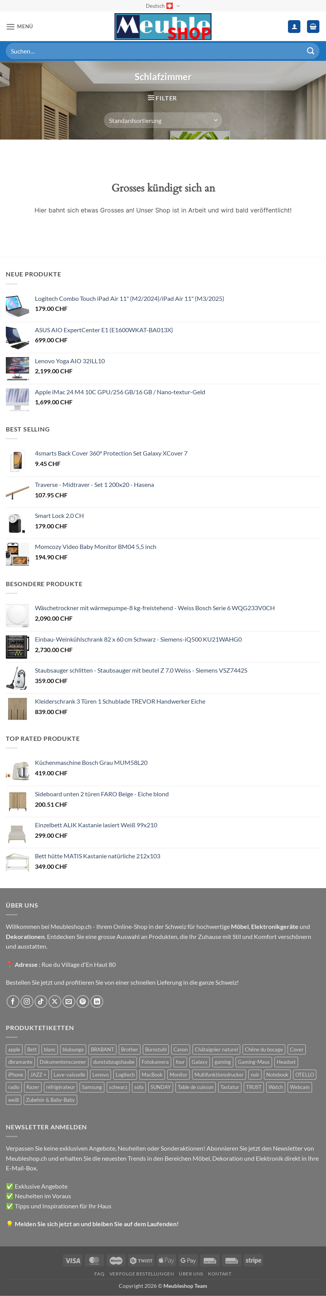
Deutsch (163, 6)
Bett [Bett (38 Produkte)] (32, 1049)
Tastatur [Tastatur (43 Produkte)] (229, 1087)
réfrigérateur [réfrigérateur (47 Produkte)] (60, 1087)
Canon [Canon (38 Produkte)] (180, 1049)
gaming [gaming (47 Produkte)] (223, 1062)
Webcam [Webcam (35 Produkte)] (300, 1087)
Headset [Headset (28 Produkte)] (286, 1062)
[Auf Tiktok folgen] (41, 1001)
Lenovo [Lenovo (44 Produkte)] (100, 1075)
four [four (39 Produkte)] (180, 1062)
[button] (19, 26)
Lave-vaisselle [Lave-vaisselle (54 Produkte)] (69, 1075)
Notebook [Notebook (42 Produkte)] (277, 1075)
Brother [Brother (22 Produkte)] (129, 1049)
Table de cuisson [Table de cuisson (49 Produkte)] (195, 1087)
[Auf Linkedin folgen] (96, 1001)
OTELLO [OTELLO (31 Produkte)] (304, 1075)
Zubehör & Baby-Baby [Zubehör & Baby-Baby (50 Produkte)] (50, 1100)
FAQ (99, 1274)
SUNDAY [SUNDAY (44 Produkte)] (161, 1087)
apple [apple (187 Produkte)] (14, 1049)
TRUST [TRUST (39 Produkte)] (254, 1087)
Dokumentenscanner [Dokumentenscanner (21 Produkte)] (63, 1062)
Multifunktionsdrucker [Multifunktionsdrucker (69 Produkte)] (219, 1075)
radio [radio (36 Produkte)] (13, 1087)
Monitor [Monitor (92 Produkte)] (178, 1075)
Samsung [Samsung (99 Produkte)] (92, 1087)
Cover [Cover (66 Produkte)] (296, 1049)
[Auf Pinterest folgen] (82, 1001)
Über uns (191, 1274)
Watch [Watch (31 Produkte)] (276, 1087)
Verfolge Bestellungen (141, 1274)
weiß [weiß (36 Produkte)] (13, 1100)
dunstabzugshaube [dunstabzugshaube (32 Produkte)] (114, 1062)
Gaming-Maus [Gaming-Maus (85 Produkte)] (254, 1062)
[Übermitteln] (311, 51)
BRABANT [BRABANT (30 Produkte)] (102, 1049)
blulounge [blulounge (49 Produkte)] (73, 1049)
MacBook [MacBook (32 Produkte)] (152, 1075)
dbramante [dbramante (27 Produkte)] (20, 1062)
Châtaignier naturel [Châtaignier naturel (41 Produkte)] (216, 1049)
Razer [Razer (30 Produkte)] (32, 1087)
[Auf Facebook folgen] (13, 1001)
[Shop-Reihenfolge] (163, 120)
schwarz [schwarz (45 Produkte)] (118, 1087)
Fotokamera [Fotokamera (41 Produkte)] (155, 1062)
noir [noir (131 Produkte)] (255, 1075)
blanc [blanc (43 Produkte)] (49, 1049)
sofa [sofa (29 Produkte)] (139, 1087)
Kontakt (219, 1274)
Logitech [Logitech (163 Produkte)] (125, 1075)
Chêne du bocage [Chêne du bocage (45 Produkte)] (264, 1049)
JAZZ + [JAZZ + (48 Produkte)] (38, 1075)
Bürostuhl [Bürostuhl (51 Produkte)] (155, 1049)
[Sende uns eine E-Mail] (68, 1001)
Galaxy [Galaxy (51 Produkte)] (200, 1062)
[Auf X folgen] (55, 1001)
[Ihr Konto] (294, 26)
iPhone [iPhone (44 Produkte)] (15, 1075)
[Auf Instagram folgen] (27, 1001)
